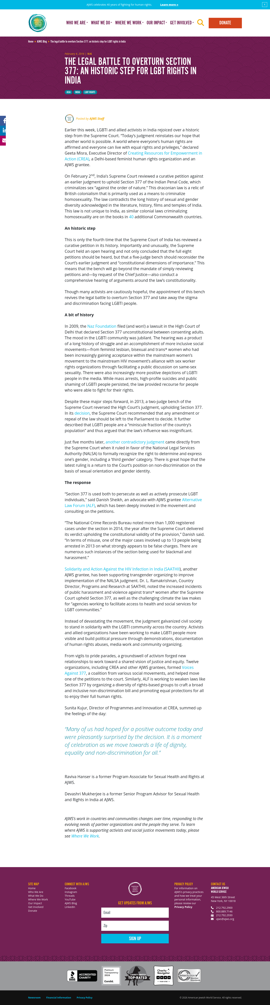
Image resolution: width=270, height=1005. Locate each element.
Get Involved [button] (181, 23)
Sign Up (135, 939)
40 (131, 216)
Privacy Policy (183, 907)
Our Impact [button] (156, 23)
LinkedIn (70, 907)
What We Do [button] (100, 23)
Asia (68, 92)
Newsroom (34, 997)
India (77, 92)
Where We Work (85, 836)
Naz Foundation (101, 326)
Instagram (71, 892)
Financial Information (58, 997)
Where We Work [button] (128, 23)
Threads (70, 895)
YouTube (70, 899)
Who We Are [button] (76, 23)
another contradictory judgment (135, 442)
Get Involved (36, 907)
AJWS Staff (96, 119)
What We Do (35, 895)
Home (32, 888)
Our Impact (35, 903)
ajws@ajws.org (225, 919)
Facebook (70, 888)
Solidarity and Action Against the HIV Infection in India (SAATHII (122, 569)
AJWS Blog (71, 903)
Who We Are (35, 892)
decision (82, 413)
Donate (225, 23)
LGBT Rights (90, 92)
